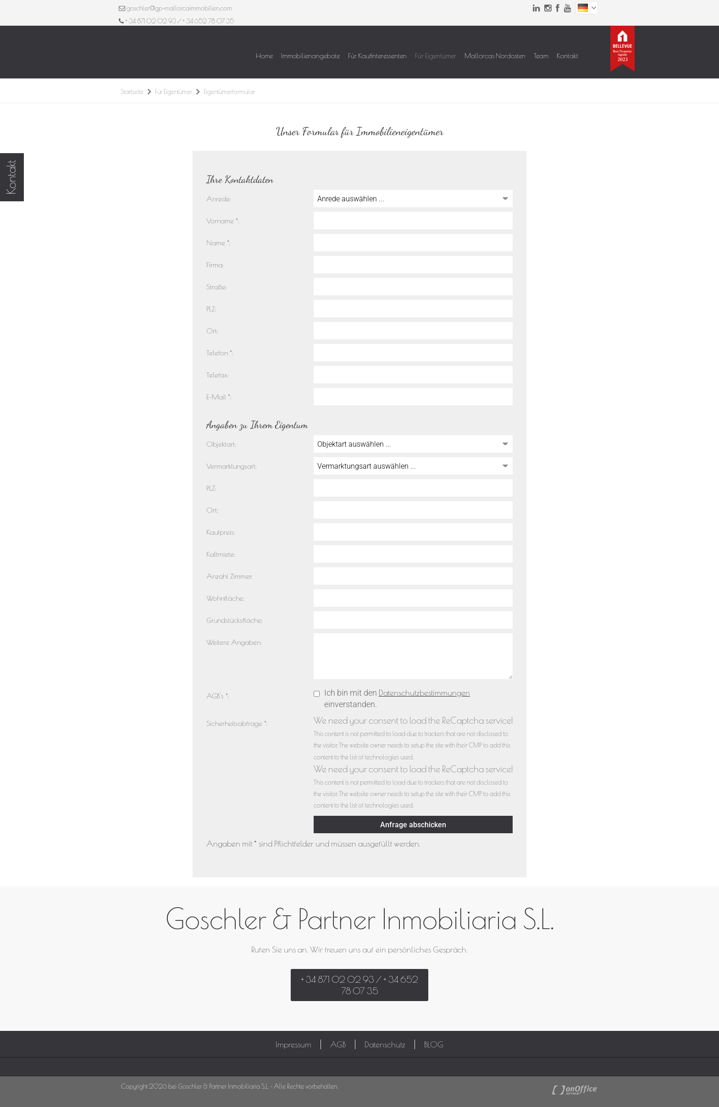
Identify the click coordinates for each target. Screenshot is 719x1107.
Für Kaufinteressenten (377, 56)
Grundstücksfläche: (234, 620)
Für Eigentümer (435, 56)
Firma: (214, 264)
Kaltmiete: (220, 554)
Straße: (216, 286)
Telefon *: (219, 353)
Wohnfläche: (225, 598)
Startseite (132, 91)
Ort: (212, 331)
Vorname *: (222, 220)
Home (264, 56)
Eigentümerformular (229, 91)
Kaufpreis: (220, 532)
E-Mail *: (218, 397)
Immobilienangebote (310, 56)
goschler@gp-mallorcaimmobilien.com (179, 8)
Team (541, 56)
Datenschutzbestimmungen (424, 692)
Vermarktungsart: (231, 466)
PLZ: (211, 308)
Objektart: (221, 444)
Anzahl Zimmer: (229, 576)
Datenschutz (385, 1044)
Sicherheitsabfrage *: (236, 723)
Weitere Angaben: (233, 642)
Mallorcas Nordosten (495, 56)
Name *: (218, 242)
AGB (338, 1044)
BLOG (433, 1044)
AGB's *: (217, 696)
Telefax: (217, 375)
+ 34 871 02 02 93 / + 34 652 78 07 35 (176, 21)
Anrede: (218, 198)
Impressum (293, 1044)
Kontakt (567, 56)
